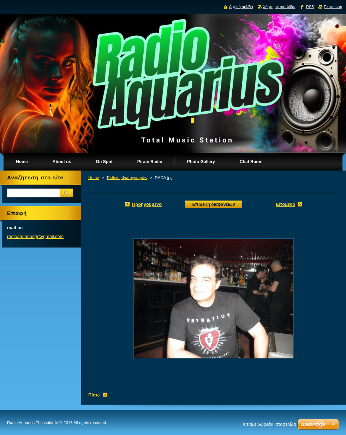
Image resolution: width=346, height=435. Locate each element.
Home (93, 177)
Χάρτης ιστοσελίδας (280, 7)
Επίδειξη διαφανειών (213, 204)
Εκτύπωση (333, 7)
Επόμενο (285, 204)
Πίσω (94, 395)
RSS (310, 7)
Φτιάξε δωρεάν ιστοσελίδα (269, 424)
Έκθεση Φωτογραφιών (127, 177)
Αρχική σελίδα (241, 7)
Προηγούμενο (147, 204)
